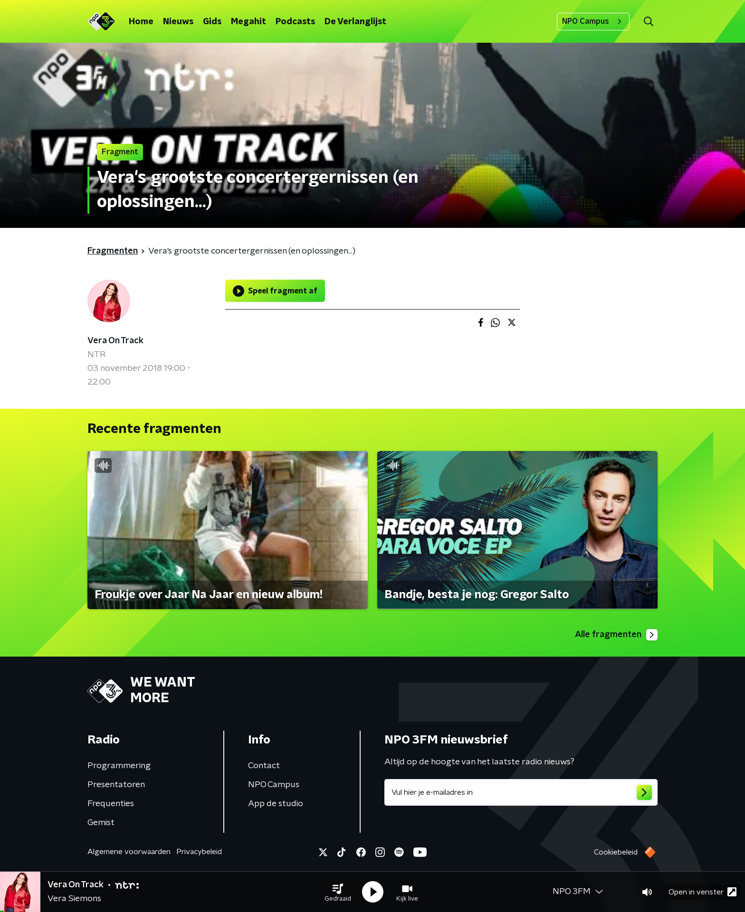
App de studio (275, 803)
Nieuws (178, 22)
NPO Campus (593, 21)
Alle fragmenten (616, 634)
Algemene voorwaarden (129, 852)
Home (141, 22)
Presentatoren (116, 784)
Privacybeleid (199, 852)
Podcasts (295, 22)
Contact (264, 766)
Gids (212, 22)
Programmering (119, 766)
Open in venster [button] (702, 891)
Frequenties (110, 803)
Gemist (101, 822)
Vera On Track (115, 341)
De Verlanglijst (355, 22)
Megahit (248, 22)
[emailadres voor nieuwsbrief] (521, 792)
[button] (338, 892)
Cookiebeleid (616, 852)
